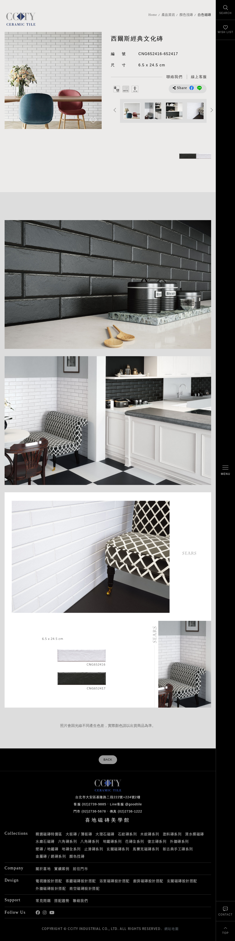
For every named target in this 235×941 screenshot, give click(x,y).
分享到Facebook (191, 87)
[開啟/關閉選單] (225, 470)
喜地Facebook (38, 912)
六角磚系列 (67, 841)
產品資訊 (168, 15)
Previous (115, 110)
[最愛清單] (225, 30)
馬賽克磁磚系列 (146, 848)
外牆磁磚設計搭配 (51, 888)
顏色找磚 (186, 15)
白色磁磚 (204, 15)
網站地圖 (171, 928)
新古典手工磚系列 (178, 848)
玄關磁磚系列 (117, 848)
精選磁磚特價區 (49, 834)
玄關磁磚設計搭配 (182, 880)
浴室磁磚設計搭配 (114, 880)
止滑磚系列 (93, 848)
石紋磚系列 (127, 834)
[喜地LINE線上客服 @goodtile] (199, 77)
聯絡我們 (80, 900)
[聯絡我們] (225, 911)
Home (152, 15)
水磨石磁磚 (45, 841)
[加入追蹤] (93, 120)
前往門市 (80, 868)
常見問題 (43, 900)
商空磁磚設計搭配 (84, 888)
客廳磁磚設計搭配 (81, 880)
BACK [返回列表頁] (108, 759)
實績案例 (61, 868)
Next (212, 110)
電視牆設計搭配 (49, 880)
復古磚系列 (157, 841)
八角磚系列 (89, 841)
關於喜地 (43, 868)
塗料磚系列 (172, 834)
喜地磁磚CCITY (21, 19)
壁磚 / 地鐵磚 (47, 848)
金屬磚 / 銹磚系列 (51, 856)
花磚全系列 (134, 841)
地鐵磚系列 (112, 841)
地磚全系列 (71, 848)
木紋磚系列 (149, 834)
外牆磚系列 (179, 841)
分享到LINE (199, 87)
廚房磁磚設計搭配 (148, 880)
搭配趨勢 (61, 900)
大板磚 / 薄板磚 (79, 834)
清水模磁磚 (194, 834)
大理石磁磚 (105, 834)
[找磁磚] (225, 10)
